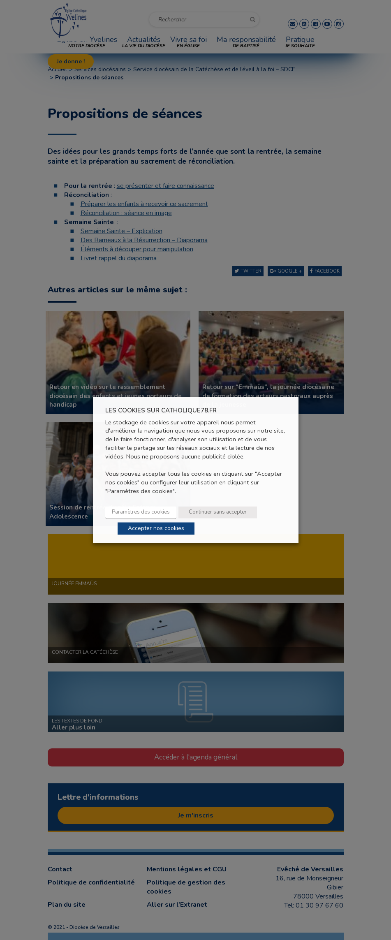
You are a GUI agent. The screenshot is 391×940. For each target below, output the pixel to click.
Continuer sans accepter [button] (218, 512)
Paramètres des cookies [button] (141, 512)
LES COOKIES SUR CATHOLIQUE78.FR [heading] (161, 410)
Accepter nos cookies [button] (156, 529)
